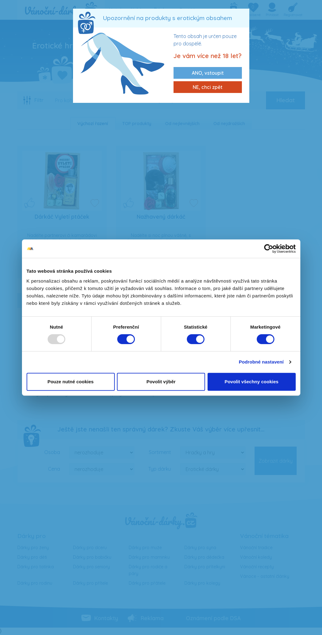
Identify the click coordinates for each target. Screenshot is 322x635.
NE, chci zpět (207, 87)
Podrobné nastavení (261, 361)
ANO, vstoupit (208, 73)
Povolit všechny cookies (251, 381)
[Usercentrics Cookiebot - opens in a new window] (269, 248)
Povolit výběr (160, 381)
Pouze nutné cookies (70, 381)
